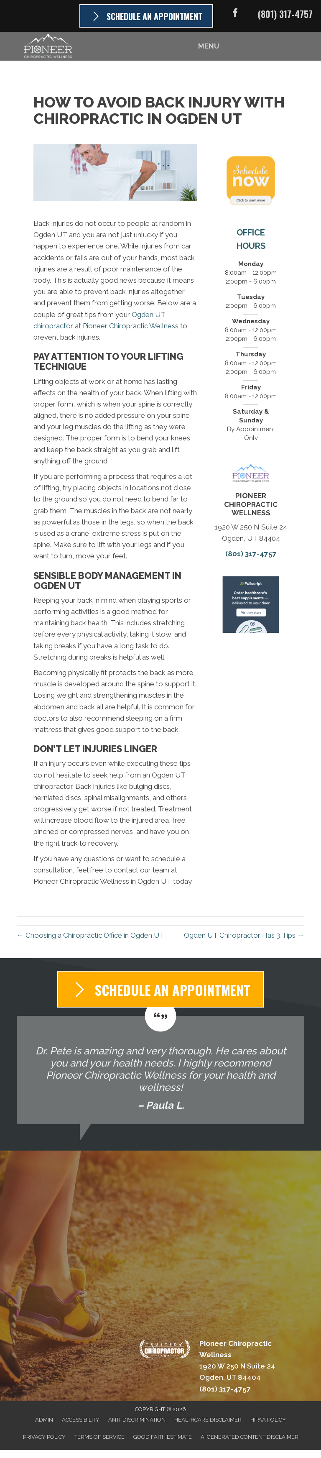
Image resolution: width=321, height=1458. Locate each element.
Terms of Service (99, 1437)
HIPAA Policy (268, 1420)
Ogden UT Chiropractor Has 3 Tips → (244, 935)
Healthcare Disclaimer (208, 1420)
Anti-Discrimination (137, 1420)
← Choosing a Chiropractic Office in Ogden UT (90, 935)
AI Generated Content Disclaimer (249, 1437)
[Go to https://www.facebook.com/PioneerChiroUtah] (234, 14)
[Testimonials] (160, 1070)
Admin (44, 1420)
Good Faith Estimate (162, 1437)
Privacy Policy (44, 1437)
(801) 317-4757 (285, 13)
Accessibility (80, 1420)
